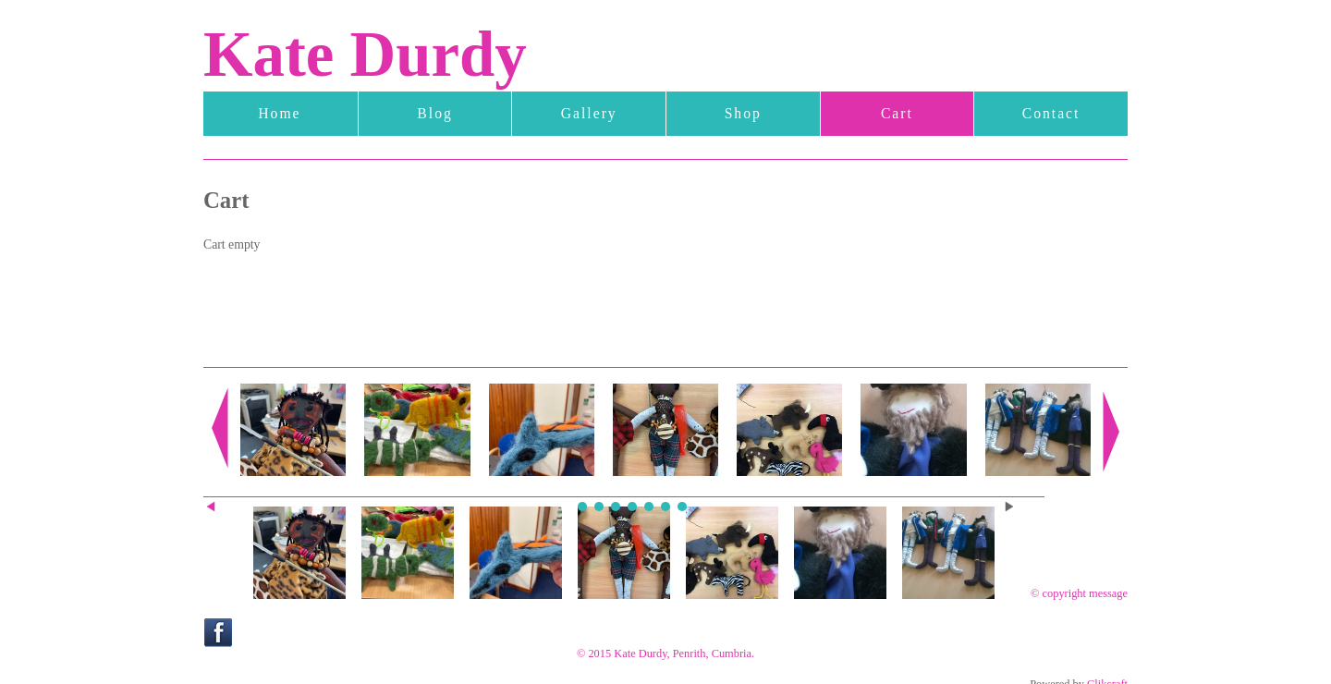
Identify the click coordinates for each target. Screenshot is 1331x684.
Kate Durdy (365, 54)
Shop (743, 113)
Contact (1051, 113)
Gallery (589, 113)
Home (279, 113)
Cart (897, 113)
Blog (434, 113)
